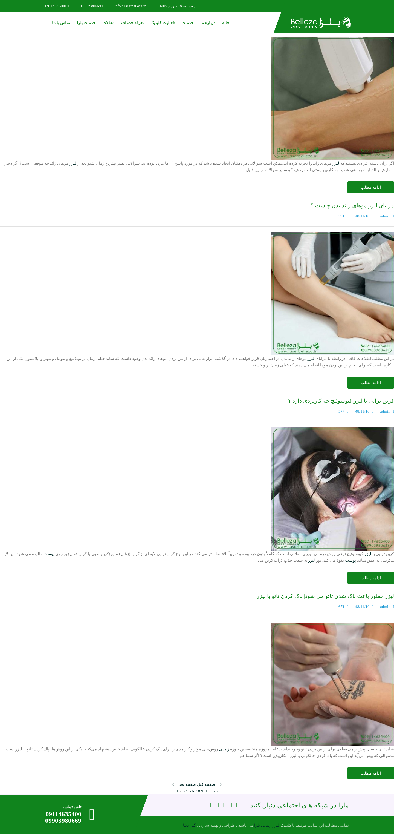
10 (206, 791)
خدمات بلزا (86, 23)
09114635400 (57, 6)
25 (215, 791)
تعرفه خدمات (132, 23)
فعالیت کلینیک (162, 23)
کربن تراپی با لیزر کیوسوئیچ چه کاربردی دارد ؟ (341, 401)
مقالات (108, 23)
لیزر (335, 163)
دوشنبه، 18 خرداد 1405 (177, 6)
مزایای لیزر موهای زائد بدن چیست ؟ (352, 205)
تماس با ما (61, 23)
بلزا (257, 825)
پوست (49, 554)
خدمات (187, 23)
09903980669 (92, 6)
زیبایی (224, 749)
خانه (225, 23)
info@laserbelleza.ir (132, 6)
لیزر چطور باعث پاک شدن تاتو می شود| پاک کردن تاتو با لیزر (325, 596)
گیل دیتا (189, 825)
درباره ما (207, 23)
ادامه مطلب (371, 187)
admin (385, 216)
